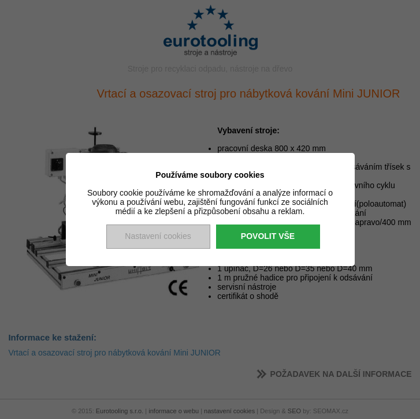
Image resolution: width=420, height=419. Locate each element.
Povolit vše (268, 236)
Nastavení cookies (158, 236)
